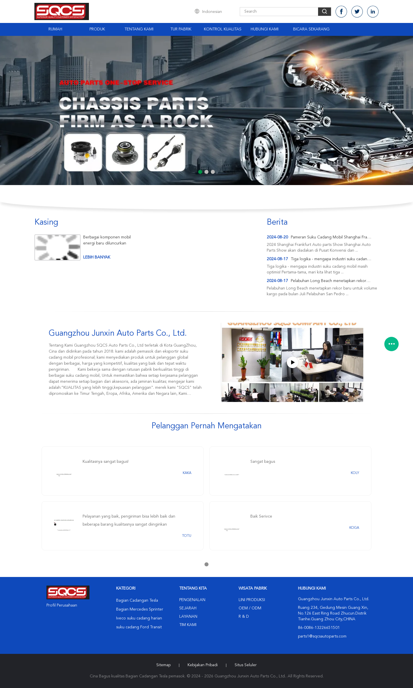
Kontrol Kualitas (222, 29)
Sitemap (163, 665)
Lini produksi (252, 600)
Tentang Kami (138, 29)
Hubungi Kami (264, 29)
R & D (244, 617)
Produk (97, 29)
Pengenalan (192, 600)
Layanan (188, 617)
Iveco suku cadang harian (139, 618)
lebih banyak (96, 257)
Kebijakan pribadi (203, 665)
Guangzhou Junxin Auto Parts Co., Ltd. (118, 334)
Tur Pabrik (180, 29)
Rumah (55, 29)
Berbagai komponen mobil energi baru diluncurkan (107, 240)
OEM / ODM (250, 608)
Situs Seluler (246, 665)
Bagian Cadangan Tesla (137, 600)
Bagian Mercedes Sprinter (139, 609)
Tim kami (187, 625)
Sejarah (187, 608)
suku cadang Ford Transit (139, 627)
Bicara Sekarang (311, 29)
